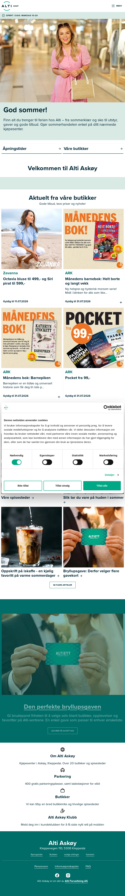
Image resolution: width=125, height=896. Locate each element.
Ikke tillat (22, 485)
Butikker (53, 854)
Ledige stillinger (71, 854)
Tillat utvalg (62, 485)
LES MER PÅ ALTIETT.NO (62, 730)
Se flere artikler (62, 585)
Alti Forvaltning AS (76, 881)
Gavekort (90, 854)
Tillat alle (102, 485)
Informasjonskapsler (67, 866)
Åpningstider (37, 854)
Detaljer (110, 474)
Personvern (41, 866)
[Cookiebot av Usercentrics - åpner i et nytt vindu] (106, 407)
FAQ (88, 866)
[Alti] (57, 876)
